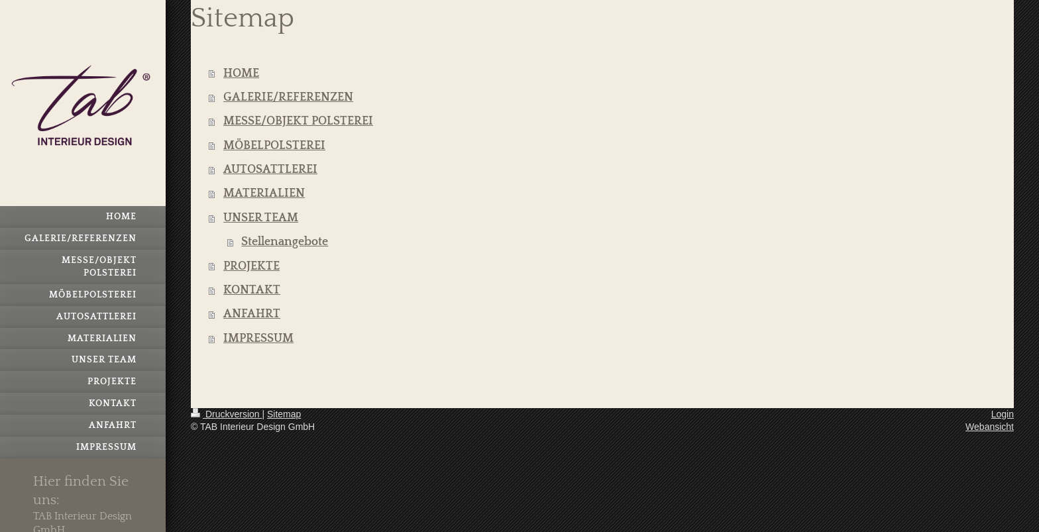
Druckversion (226, 414)
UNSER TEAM (260, 218)
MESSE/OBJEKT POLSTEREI (298, 121)
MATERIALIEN (264, 193)
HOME (241, 73)
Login (1002, 414)
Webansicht (989, 426)
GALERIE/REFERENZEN (288, 97)
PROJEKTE (251, 266)
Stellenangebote (284, 241)
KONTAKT (251, 290)
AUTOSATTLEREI (270, 169)
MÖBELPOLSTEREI (274, 145)
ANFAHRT (251, 314)
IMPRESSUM (258, 338)
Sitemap (284, 414)
